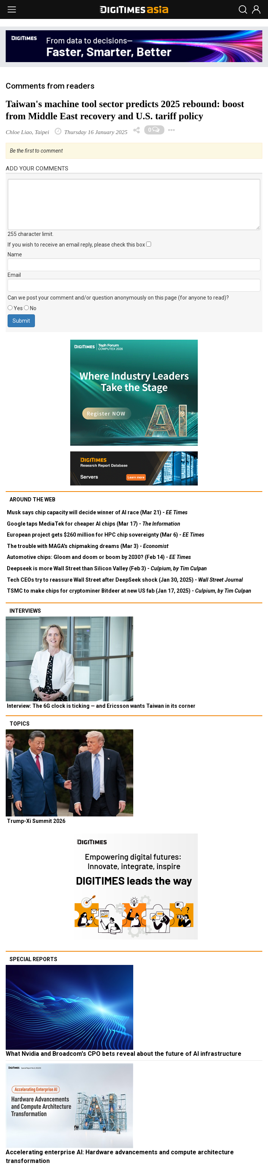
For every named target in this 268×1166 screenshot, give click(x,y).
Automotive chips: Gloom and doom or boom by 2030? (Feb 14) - (99, 557)
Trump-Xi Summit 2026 (36, 821)
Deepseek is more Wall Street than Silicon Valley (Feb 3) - (107, 568)
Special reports (33, 959)
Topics (19, 724)
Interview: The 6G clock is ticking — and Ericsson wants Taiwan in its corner (101, 706)
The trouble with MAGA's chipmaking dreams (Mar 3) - (88, 546)
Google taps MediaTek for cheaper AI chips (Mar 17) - (93, 524)
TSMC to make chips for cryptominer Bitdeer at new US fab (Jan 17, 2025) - (129, 591)
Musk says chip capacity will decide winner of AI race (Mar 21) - (97, 512)
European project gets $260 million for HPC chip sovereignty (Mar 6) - (105, 535)
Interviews (25, 611)
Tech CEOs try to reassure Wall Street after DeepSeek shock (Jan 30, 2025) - (125, 580)
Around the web (32, 499)
